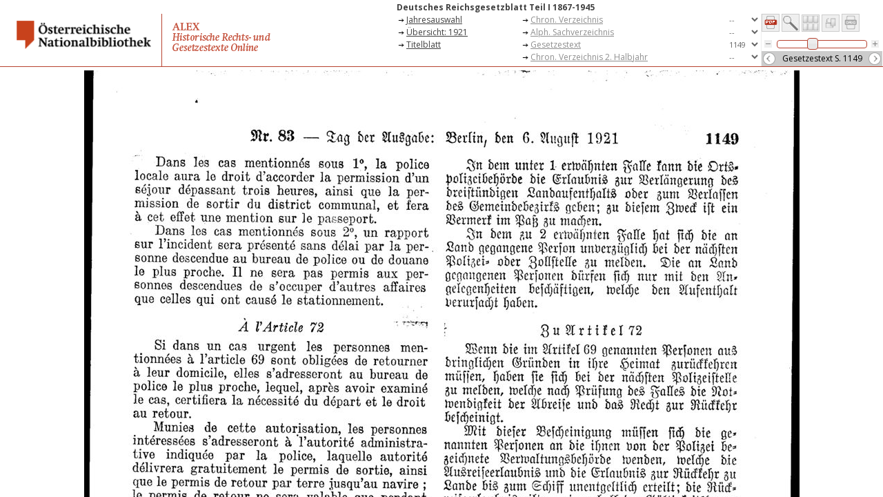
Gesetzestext (555, 44)
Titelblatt (423, 44)
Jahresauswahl (434, 20)
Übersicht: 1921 (437, 32)
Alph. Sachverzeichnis (572, 32)
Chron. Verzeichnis (566, 20)
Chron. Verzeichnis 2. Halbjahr (589, 57)
